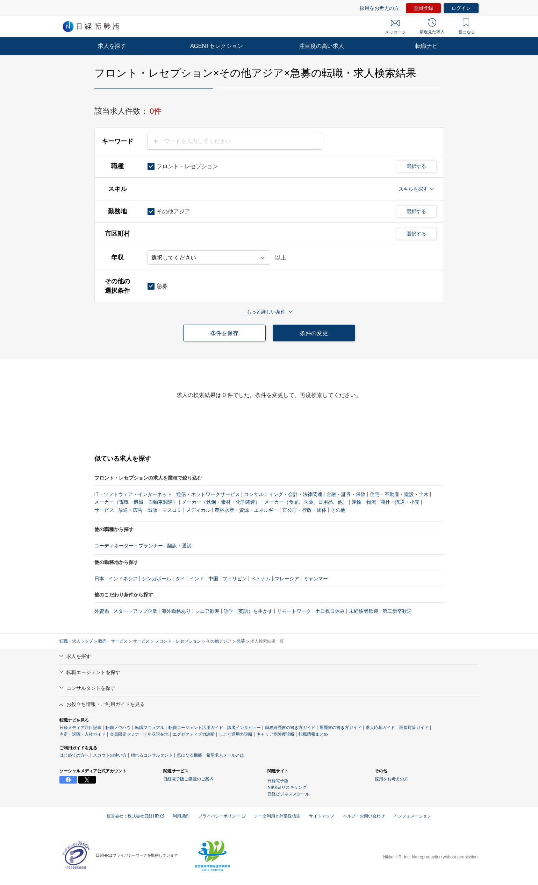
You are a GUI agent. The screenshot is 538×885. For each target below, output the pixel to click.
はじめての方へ (74, 755)
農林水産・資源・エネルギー (246, 510)
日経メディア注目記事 (80, 727)
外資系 (101, 611)
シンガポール (156, 578)
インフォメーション (412, 816)
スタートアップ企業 (135, 611)
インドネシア (123, 578)
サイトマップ (321, 816)
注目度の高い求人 (321, 46)
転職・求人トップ (76, 641)
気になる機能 (189, 755)
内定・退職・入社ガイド (82, 734)
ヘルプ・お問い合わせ (364, 816)
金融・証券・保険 (346, 494)
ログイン (461, 8)
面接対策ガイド (414, 727)
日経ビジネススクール (288, 794)
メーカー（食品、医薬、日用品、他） (305, 502)
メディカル (198, 510)
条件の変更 (314, 333)
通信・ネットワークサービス (208, 494)
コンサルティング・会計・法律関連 (283, 494)
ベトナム (261, 578)
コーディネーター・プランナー (128, 545)
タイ (180, 578)
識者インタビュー (244, 727)
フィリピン (234, 578)
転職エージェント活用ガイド (195, 727)
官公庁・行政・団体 (304, 510)
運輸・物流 (364, 502)
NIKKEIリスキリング (286, 787)
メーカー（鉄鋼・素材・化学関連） (221, 502)
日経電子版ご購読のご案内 (188, 779)
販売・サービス (113, 641)
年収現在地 (158, 734)
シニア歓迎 (207, 611)
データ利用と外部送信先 (277, 816)
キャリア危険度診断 (275, 734)
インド (196, 578)
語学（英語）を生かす (248, 611)
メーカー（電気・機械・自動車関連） (136, 502)
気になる (466, 27)
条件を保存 (224, 333)
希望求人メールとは (225, 755)
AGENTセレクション (216, 46)
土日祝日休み (330, 611)
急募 (241, 641)
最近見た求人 (432, 26)
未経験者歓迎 (363, 611)
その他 (338, 510)
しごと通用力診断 (235, 734)
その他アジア (218, 641)
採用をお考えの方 (379, 8)
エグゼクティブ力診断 (194, 734)
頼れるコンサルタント (152, 755)
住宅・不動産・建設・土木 (399, 494)
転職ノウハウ (118, 727)
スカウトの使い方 (110, 755)
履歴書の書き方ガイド (340, 727)
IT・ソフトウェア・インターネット (133, 494)
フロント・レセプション (178, 641)
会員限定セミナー (126, 734)
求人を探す (112, 46)
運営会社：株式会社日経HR (135, 816)
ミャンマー (315, 578)
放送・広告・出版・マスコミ (150, 510)
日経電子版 (277, 780)
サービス (104, 510)
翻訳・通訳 (179, 545)
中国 (213, 578)
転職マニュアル (149, 727)
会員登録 (423, 8)
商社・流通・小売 (399, 502)
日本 (99, 578)
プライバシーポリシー (221, 816)
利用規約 (181, 816)
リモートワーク (294, 611)
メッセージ (395, 27)
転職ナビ (426, 46)
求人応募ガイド (380, 727)
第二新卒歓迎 (397, 611)
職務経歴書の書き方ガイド (290, 727)
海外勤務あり (176, 611)
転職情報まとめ (313, 734)
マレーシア (287, 578)
